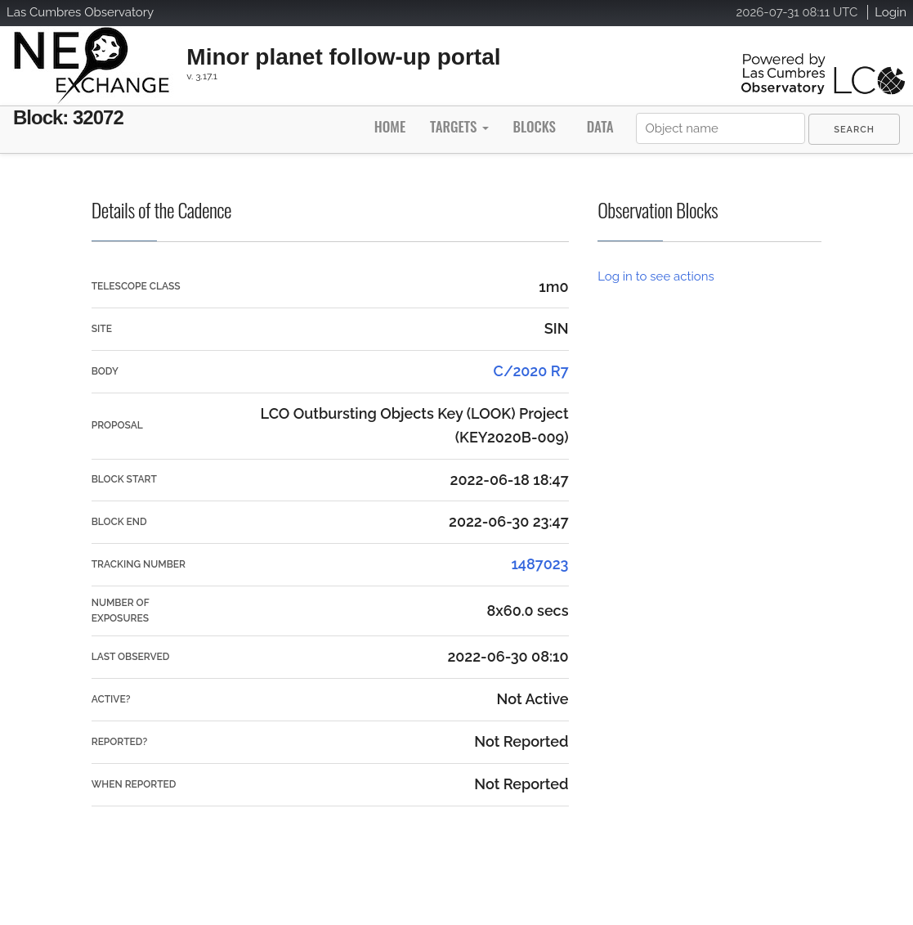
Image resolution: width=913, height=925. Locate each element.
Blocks (533, 126)
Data (600, 126)
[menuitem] (854, 129)
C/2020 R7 (531, 370)
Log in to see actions (655, 276)
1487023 (539, 564)
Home (389, 126)
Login (890, 12)
